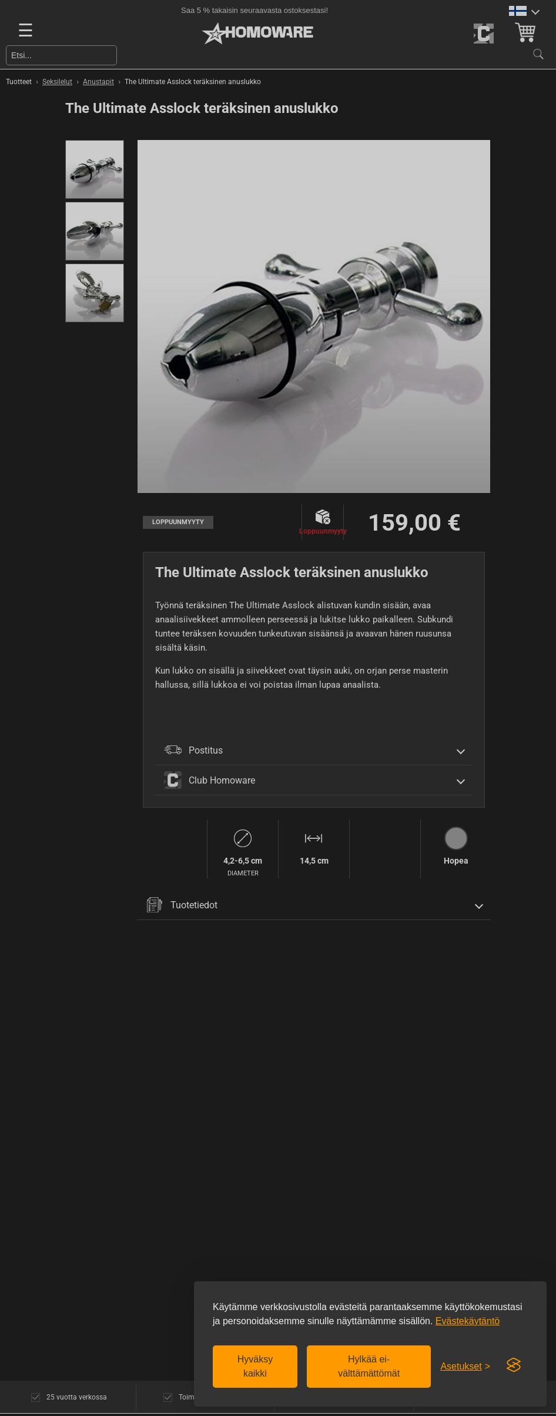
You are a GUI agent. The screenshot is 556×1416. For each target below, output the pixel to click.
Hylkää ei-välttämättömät (369, 1366)
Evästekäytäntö (468, 1321)
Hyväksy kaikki (255, 1366)
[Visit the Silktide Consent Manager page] (514, 1365)
